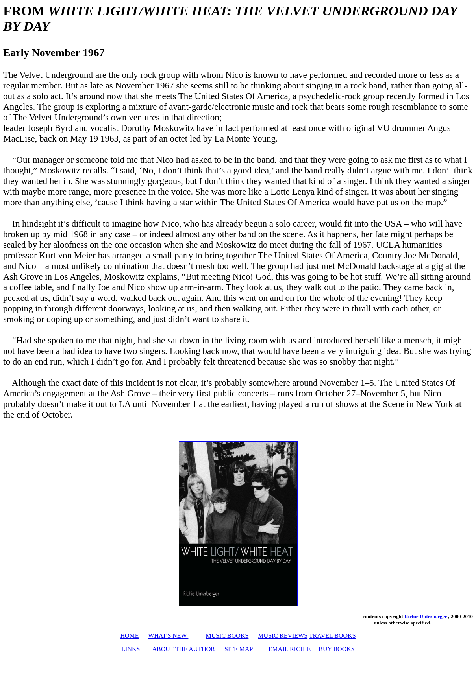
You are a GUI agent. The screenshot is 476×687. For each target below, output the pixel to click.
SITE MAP (238, 649)
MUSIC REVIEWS (282, 635)
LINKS (130, 649)
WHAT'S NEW (168, 635)
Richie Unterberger (425, 616)
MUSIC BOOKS (227, 635)
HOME (129, 635)
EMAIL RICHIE (290, 649)
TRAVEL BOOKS (332, 635)
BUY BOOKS (336, 649)
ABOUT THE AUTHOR (183, 649)
